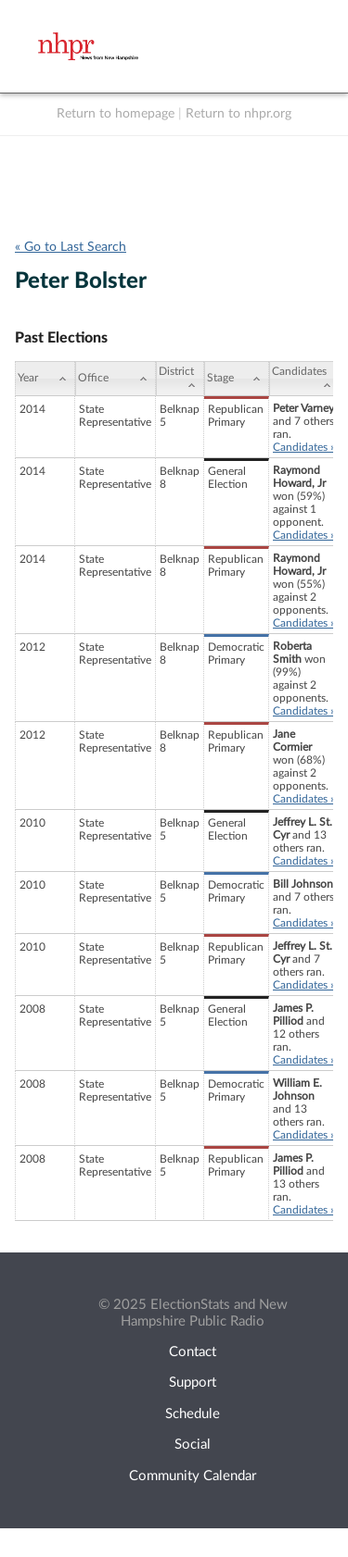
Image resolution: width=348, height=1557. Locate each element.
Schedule (192, 1414)
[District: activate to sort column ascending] (180, 378)
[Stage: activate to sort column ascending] (236, 378)
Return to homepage (115, 113)
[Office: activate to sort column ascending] (115, 378)
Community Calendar (192, 1476)
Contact (192, 1352)
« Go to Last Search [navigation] (70, 247)
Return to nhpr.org (238, 113)
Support (192, 1382)
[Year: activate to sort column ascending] (45, 378)
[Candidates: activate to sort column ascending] (304, 378)
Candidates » (304, 447)
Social (192, 1444)
